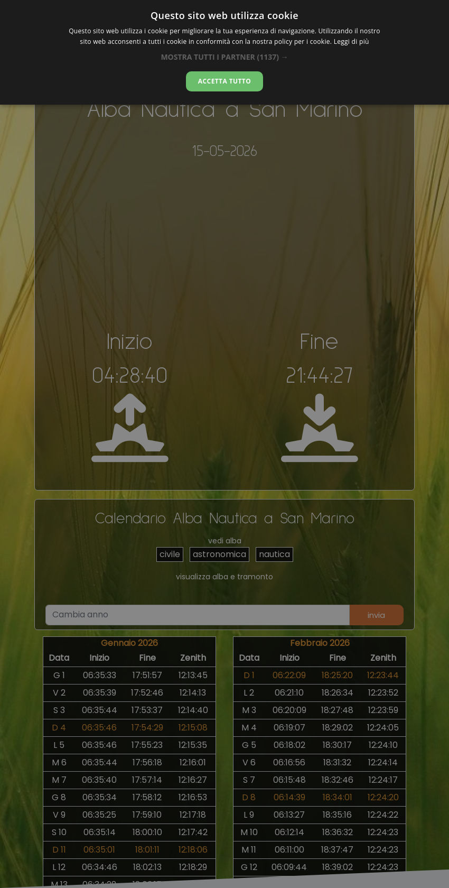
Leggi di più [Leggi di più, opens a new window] (351, 41)
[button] (224, 56)
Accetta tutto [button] (224, 81)
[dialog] (224, 52)
